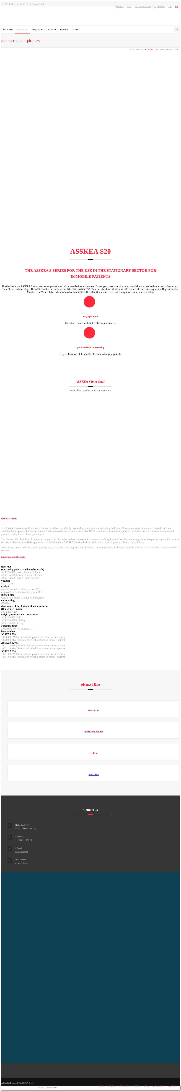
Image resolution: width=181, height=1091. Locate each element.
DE (170, 6)
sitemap (120, 6)
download (64, 29)
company (36, 29)
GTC (129, 6)
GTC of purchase (143, 6)
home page (8, 29)
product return (124, 1086)
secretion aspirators (164, 49)
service (50, 29)
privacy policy (158, 1086)
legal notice (159, 6)
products (20, 29)
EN (176, 6)
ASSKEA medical (136, 49)
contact (76, 29)
